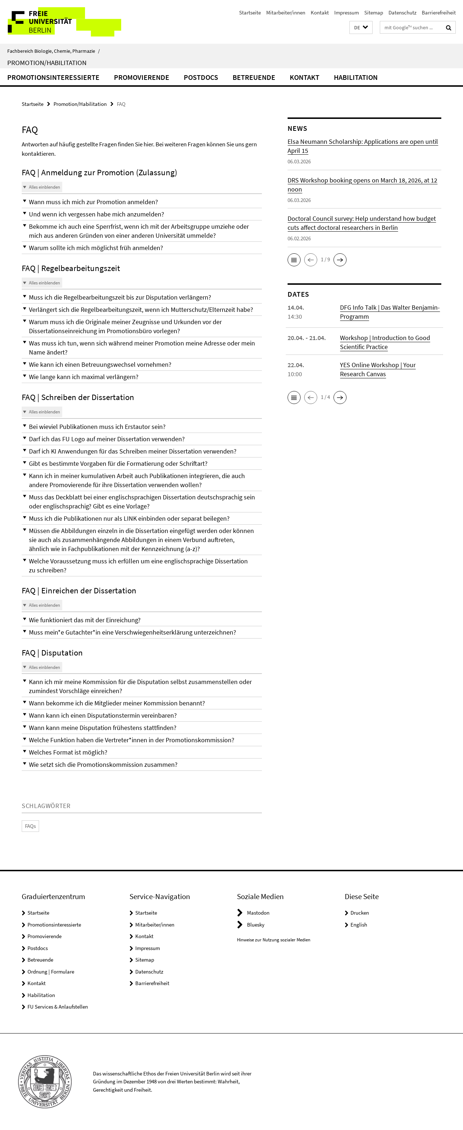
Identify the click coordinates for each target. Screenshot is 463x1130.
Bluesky (255, 924)
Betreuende (254, 77)
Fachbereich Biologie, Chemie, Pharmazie (53, 50)
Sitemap (373, 12)
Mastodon (258, 912)
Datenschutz (402, 12)
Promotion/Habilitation (46, 62)
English (359, 924)
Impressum (346, 12)
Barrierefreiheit (439, 12)
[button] (361, 27)
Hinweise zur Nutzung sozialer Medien (273, 940)
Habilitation (356, 77)
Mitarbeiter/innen (285, 12)
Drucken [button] (360, 912)
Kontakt (320, 12)
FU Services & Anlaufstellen (57, 1006)
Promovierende (141, 77)
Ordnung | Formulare (50, 971)
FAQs (30, 825)
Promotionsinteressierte (53, 77)
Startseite (250, 12)
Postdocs (201, 77)
